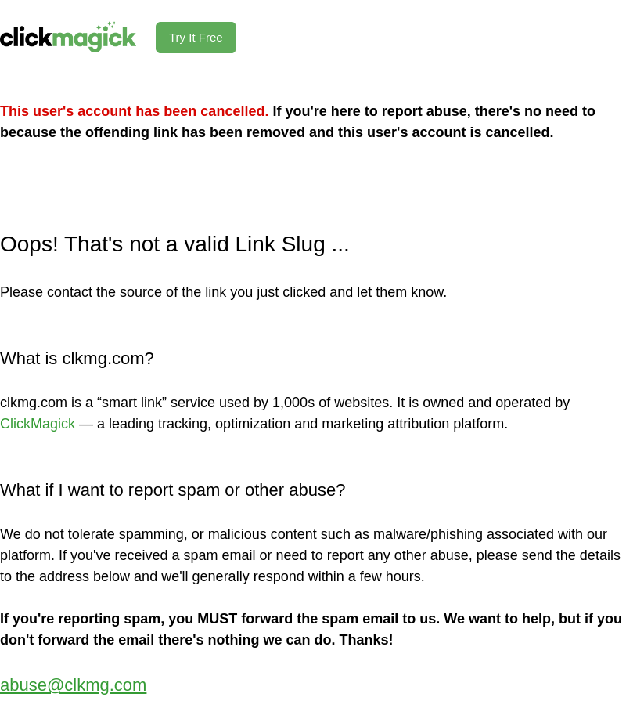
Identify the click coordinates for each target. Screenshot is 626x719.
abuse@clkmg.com (73, 685)
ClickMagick (37, 424)
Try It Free (196, 37)
